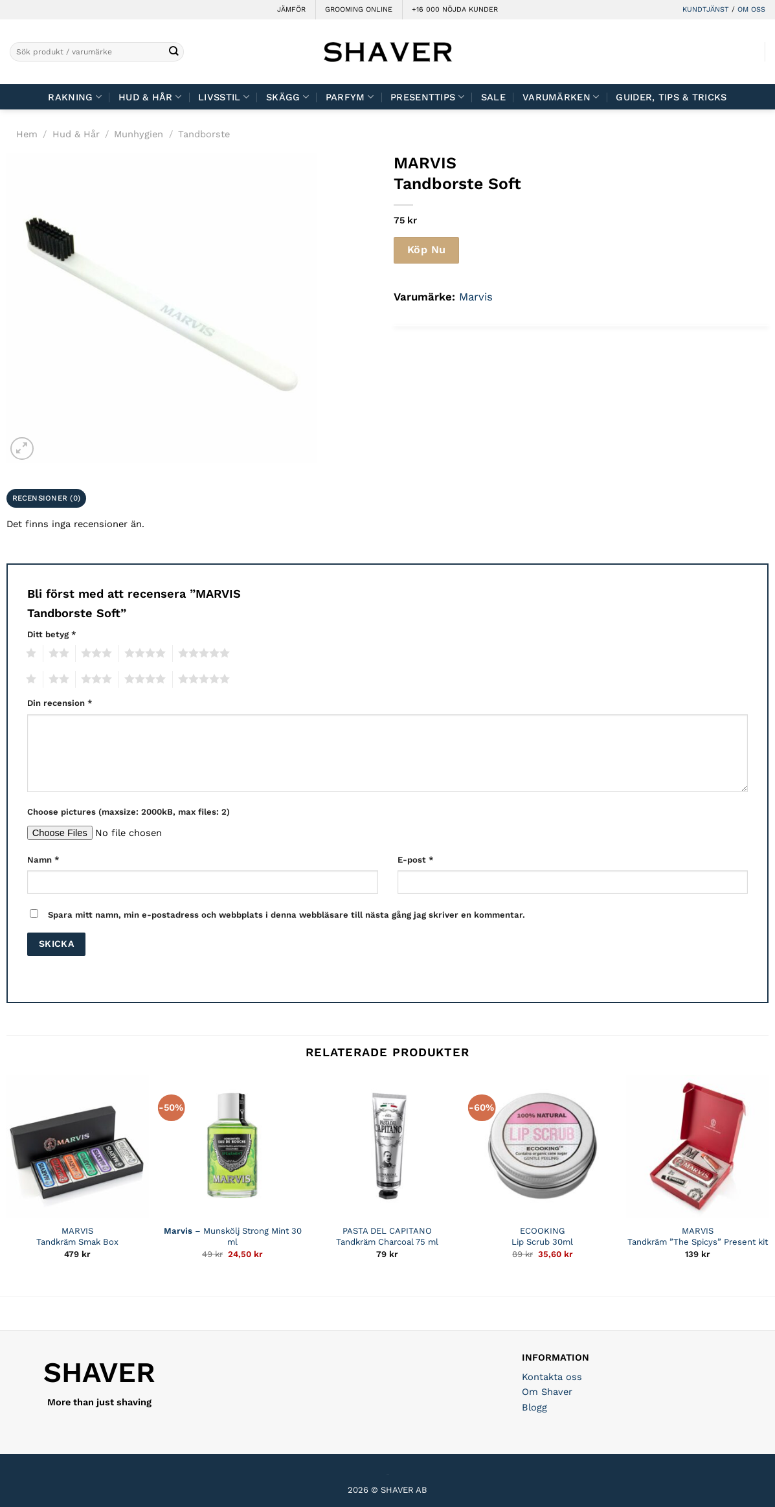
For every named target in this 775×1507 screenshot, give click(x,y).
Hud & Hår (149, 97)
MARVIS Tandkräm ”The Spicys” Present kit (697, 1236)
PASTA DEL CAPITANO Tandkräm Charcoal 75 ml (387, 1236)
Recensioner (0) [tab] (46, 498)
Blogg (534, 1407)
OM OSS (751, 9)
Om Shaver (547, 1392)
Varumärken (560, 97)
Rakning (75, 97)
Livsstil (223, 97)
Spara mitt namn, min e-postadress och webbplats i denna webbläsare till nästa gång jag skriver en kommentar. (286, 915)
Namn (43, 860)
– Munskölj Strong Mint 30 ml (233, 1236)
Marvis (476, 296)
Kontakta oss (552, 1377)
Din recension (60, 703)
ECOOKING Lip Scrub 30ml (542, 1236)
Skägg (287, 97)
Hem (27, 134)
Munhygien (138, 134)
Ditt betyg (51, 634)
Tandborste (204, 134)
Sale (493, 97)
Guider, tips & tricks (671, 97)
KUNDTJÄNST (705, 9)
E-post (416, 860)
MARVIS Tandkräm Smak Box (77, 1236)
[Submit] (173, 52)
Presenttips (427, 97)
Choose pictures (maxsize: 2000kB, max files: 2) (128, 812)
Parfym (350, 97)
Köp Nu (426, 250)
